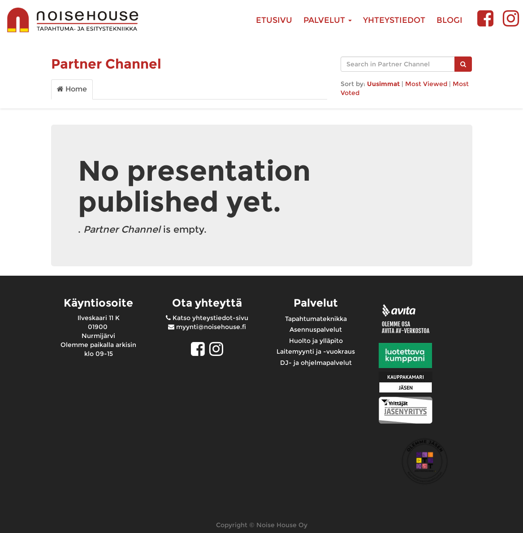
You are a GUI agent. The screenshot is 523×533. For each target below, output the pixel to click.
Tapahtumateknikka (316, 319)
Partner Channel (106, 64)
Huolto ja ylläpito (316, 341)
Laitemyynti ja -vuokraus (316, 351)
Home (72, 89)
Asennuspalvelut (316, 329)
